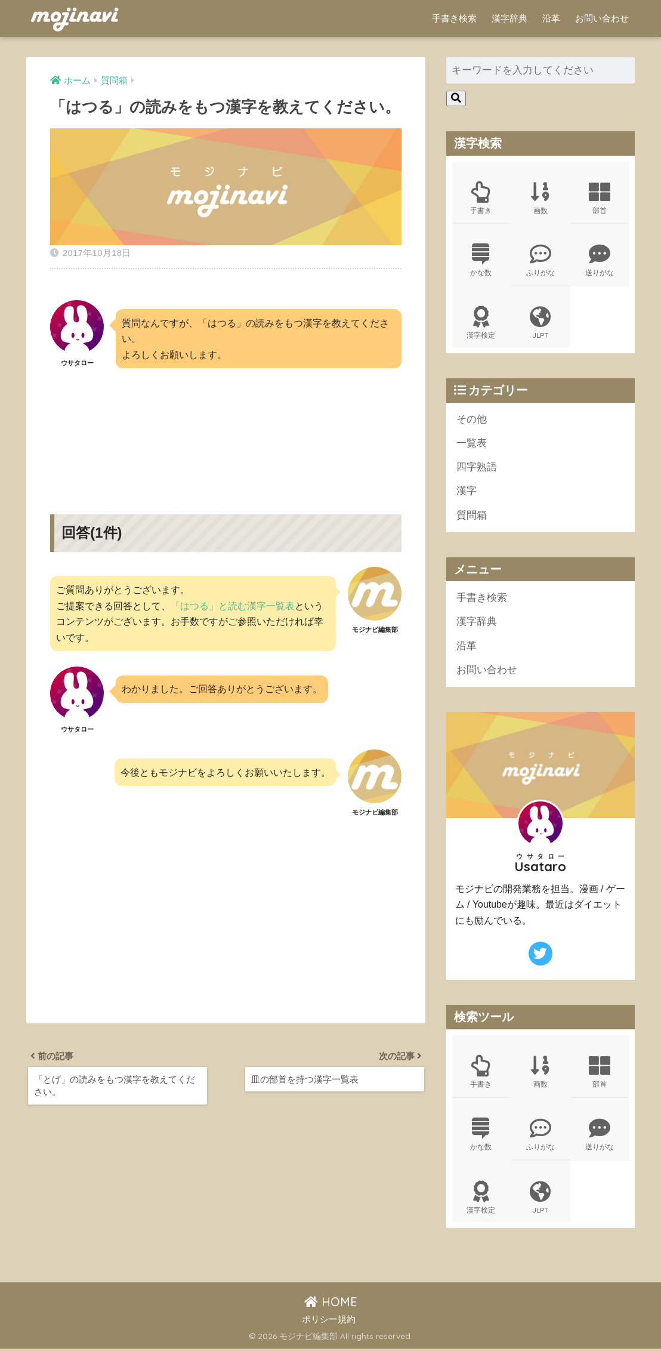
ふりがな (540, 260)
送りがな (599, 260)
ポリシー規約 (329, 1322)
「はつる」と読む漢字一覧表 (233, 605)
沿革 (551, 18)
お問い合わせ (602, 18)
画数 (540, 198)
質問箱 (471, 516)
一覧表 (471, 444)
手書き (481, 198)
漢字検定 (481, 323)
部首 (599, 198)
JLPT (540, 323)
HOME (330, 1304)
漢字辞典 (509, 18)
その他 (471, 419)
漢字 (466, 492)
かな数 (481, 260)
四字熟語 (476, 468)
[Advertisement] (225, 431)
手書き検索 (454, 18)
